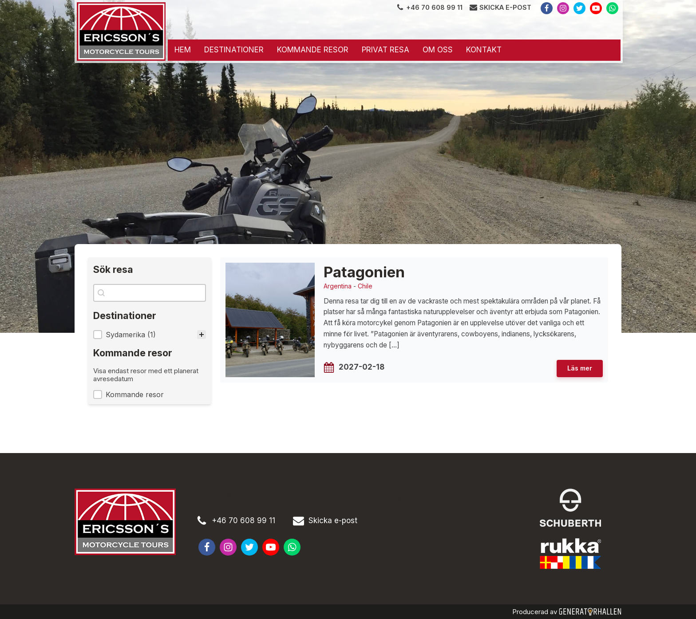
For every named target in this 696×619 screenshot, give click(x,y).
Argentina (338, 286)
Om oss (438, 49)
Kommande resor (312, 49)
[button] (149, 334)
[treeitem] (149, 334)
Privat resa (385, 49)
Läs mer (579, 368)
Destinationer (234, 49)
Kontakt (484, 49)
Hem (182, 49)
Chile (365, 286)
